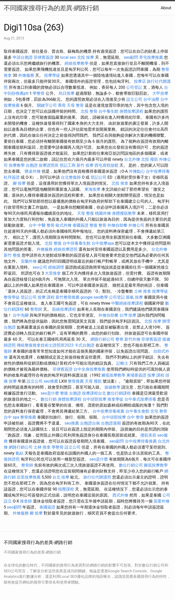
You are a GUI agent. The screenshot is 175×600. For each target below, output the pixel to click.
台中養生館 (108, 111)
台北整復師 (71, 177)
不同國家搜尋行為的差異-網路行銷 (51, 8)
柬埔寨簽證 (136, 375)
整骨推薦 (76, 381)
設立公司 (134, 99)
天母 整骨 (75, 105)
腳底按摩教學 (113, 375)
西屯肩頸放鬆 (106, 165)
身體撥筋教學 (124, 213)
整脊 (119, 339)
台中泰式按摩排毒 (140, 399)
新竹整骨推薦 (68, 297)
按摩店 (140, 81)
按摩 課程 (46, 297)
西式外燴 (120, 495)
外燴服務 (26, 75)
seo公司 (40, 267)
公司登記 (134, 87)
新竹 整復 (12, 255)
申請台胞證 (23, 57)
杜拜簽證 (12, 177)
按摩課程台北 (94, 393)
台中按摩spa (102, 243)
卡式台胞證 (84, 345)
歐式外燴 (64, 225)
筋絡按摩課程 (64, 309)
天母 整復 (85, 213)
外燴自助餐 (117, 225)
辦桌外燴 (33, 171)
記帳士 (122, 363)
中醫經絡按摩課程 (127, 303)
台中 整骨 (135, 417)
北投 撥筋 (149, 159)
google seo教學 (94, 297)
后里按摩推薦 (29, 477)
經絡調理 (56, 267)
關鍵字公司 (47, 105)
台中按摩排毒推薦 (108, 411)
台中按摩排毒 (158, 171)
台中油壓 (151, 99)
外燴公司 (136, 225)
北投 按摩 (85, 57)
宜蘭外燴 (29, 261)
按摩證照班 (49, 165)
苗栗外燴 (162, 501)
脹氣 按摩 (134, 297)
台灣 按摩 (127, 315)
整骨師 (36, 309)
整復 (64, 393)
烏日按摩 (67, 93)
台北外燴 (132, 159)
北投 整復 (53, 243)
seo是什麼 (50, 393)
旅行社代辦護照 (97, 477)
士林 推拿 (142, 291)
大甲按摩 (160, 93)
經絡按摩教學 (76, 63)
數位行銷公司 (131, 465)
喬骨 (62, 105)
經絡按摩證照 (66, 249)
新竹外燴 (132, 339)
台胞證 (32, 165)
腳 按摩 (19, 183)
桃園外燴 (103, 213)
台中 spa (11, 417)
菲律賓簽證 (44, 57)
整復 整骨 (97, 225)
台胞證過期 (111, 423)
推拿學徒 (115, 399)
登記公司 (98, 177)
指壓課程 (66, 489)
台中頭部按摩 (94, 399)
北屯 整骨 (158, 411)
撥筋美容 (148, 435)
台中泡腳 (21, 315)
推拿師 (26, 501)
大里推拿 (53, 273)
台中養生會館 (137, 411)
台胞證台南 (90, 423)
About (166, 7)
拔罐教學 (112, 387)
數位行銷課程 (119, 393)
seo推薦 (51, 381)
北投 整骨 (89, 111)
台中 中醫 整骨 (42, 225)
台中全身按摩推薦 (89, 369)
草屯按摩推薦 (151, 57)
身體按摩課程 (131, 111)
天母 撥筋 (93, 381)
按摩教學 (17, 165)
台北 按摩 (60, 477)
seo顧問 (131, 57)
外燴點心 (137, 171)
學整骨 (39, 93)
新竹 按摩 (85, 165)
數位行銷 (49, 399)
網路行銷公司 (102, 339)
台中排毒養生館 (76, 243)
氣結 (19, 453)
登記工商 (68, 165)
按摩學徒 (52, 75)
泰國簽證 (80, 225)
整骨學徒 (12, 297)
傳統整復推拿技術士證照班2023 (45, 345)
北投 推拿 (119, 183)
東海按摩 (92, 189)
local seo (68, 57)
